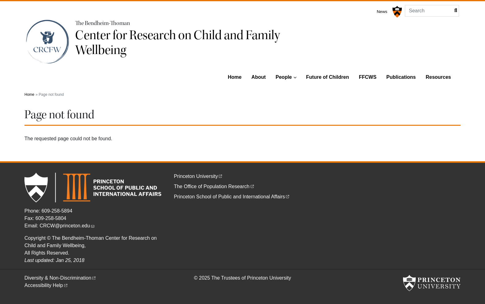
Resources (438, 77)
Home (234, 77)
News (382, 11)
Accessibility (46, 285)
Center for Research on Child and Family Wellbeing (177, 42)
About (258, 77)
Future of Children (327, 77)
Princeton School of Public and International (232, 196)
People (284, 77)
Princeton (198, 176)
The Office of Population (214, 186)
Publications (401, 77)
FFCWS (367, 77)
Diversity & (60, 278)
